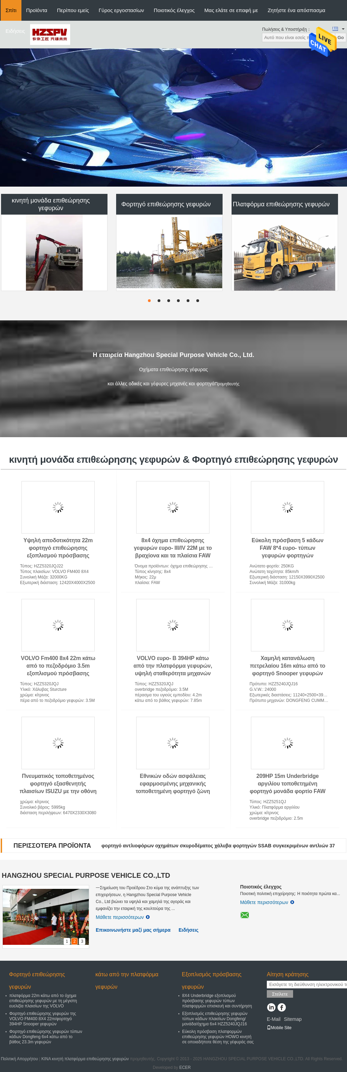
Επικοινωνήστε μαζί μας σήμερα (133, 930)
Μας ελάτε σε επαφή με (231, 10)
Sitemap (292, 1019)
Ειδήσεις (15, 31)
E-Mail (274, 1019)
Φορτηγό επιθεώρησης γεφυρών (166, 204)
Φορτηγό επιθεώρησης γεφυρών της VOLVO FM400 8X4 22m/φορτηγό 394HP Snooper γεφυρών (42, 1018)
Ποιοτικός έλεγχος (174, 10)
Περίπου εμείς (73, 10)
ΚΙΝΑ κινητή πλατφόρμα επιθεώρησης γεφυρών (85, 1058)
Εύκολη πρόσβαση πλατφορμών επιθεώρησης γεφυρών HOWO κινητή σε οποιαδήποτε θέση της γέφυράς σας (218, 1036)
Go (340, 37)
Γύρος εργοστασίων (121, 10)
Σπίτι (11, 10)
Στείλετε (280, 994)
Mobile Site (279, 1027)
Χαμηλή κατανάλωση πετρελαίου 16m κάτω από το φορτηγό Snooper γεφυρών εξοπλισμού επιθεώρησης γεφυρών (287, 673)
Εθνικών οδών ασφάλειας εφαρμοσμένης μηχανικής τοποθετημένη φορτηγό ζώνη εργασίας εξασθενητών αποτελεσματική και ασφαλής (172, 791)
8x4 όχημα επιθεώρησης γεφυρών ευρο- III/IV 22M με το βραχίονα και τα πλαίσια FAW (173, 547)
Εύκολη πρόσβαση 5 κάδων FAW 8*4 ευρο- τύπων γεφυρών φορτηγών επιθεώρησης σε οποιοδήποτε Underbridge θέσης (287, 555)
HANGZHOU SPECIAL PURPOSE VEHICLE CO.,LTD (86, 875)
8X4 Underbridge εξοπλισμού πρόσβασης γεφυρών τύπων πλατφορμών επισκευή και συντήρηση (217, 1000)
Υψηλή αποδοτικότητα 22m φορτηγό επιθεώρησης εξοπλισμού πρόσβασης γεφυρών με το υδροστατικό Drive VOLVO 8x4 (58, 555)
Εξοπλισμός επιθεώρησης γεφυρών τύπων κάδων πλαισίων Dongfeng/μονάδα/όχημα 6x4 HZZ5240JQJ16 (214, 1018)
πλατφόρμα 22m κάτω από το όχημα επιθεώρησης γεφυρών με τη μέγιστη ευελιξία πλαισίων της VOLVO (43, 1000)
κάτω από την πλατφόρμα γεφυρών (126, 980)
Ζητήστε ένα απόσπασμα (296, 10)
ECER (185, 1067)
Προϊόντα (36, 10)
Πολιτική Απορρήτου (19, 1058)
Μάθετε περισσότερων (123, 917)
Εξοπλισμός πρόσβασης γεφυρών (212, 980)
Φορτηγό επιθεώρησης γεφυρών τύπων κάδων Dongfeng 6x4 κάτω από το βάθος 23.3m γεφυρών (45, 1036)
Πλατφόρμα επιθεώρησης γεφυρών (281, 204)
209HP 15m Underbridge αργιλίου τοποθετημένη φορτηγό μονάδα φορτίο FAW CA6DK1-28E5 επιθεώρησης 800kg (287, 791)
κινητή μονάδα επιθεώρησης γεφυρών (51, 204)
